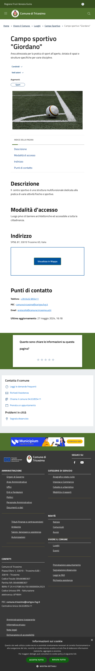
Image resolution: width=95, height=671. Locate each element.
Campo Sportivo (52, 26)
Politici (10, 497)
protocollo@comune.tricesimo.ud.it (34, 310)
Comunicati (58, 527)
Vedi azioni (18, 72)
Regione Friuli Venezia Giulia (18, 4)
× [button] (92, 640)
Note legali (12, 629)
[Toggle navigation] (5, 13)
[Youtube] (82, 463)
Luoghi (37, 26)
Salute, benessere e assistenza (26, 532)
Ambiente (16, 527)
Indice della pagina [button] (23, 139)
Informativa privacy (16, 624)
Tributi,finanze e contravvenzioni (27, 521)
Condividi (17, 66)
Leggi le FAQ (59, 575)
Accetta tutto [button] (36, 660)
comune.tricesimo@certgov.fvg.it (32, 304)
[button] (47, 666)
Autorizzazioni (18, 537)
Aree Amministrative (17, 482)
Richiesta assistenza (63, 580)
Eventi (56, 550)
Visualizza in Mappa (47, 261)
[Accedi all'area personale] (83, 4)
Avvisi (56, 532)
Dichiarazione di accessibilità (20, 635)
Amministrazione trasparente (21, 619)
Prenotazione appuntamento (67, 565)
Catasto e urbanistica (63, 487)
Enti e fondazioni (15, 492)
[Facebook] (74, 463)
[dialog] (47, 654)
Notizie (56, 522)
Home (6, 26)
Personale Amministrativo (19, 502)
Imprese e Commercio (63, 482)
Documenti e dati (15, 507)
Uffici (9, 487)
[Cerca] (89, 13)
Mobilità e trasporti (62, 492)
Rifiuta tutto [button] (59, 660)
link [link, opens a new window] (74, 654)
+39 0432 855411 (30, 299)
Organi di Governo (15, 476)
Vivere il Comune (21, 26)
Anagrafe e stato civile (64, 476)
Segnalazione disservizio (64, 570)
